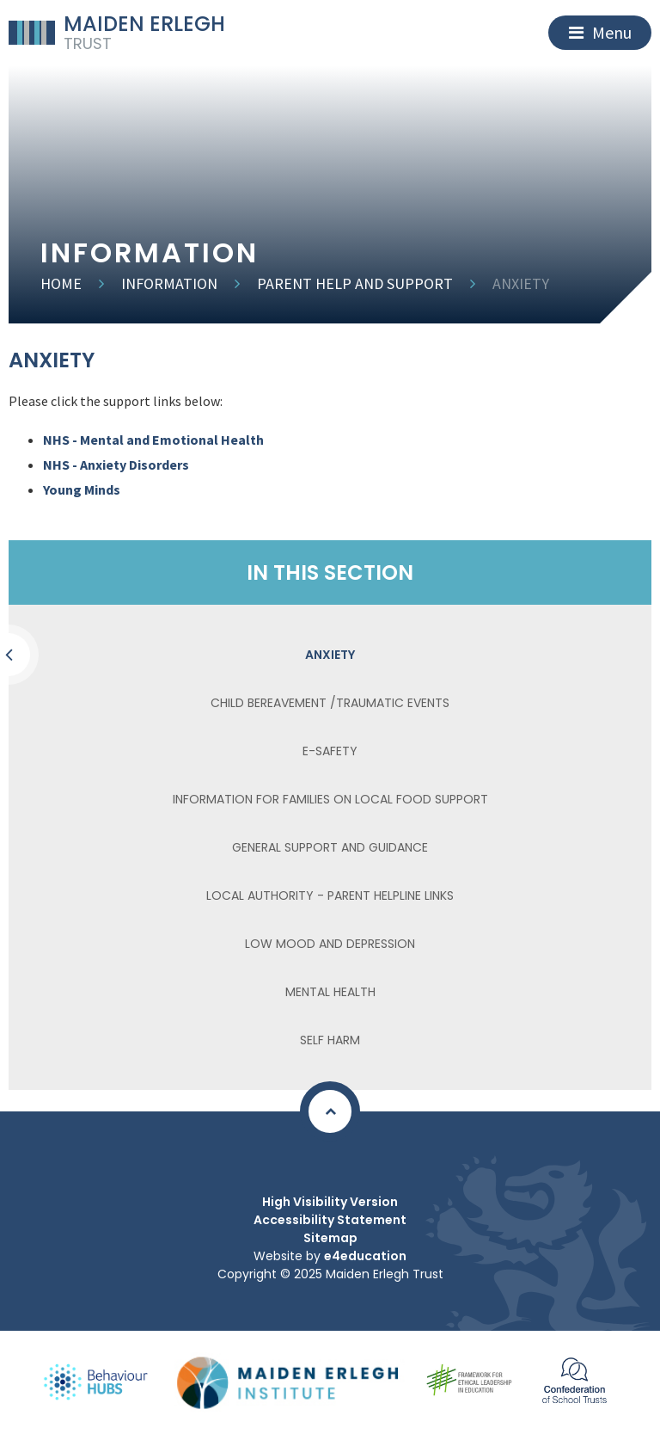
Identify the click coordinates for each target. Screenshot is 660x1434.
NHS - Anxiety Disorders (116, 464)
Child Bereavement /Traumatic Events (330, 702)
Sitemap (330, 1237)
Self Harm (330, 1040)
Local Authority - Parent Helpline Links (330, 895)
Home (61, 283)
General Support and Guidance (330, 847)
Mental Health (330, 991)
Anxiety (520, 283)
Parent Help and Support (355, 283)
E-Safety (330, 751)
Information (169, 283)
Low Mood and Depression (330, 943)
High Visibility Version (330, 1201)
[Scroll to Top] (330, 1111)
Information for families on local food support (330, 799)
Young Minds (81, 489)
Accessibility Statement (330, 1219)
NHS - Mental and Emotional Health (154, 439)
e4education (365, 1256)
